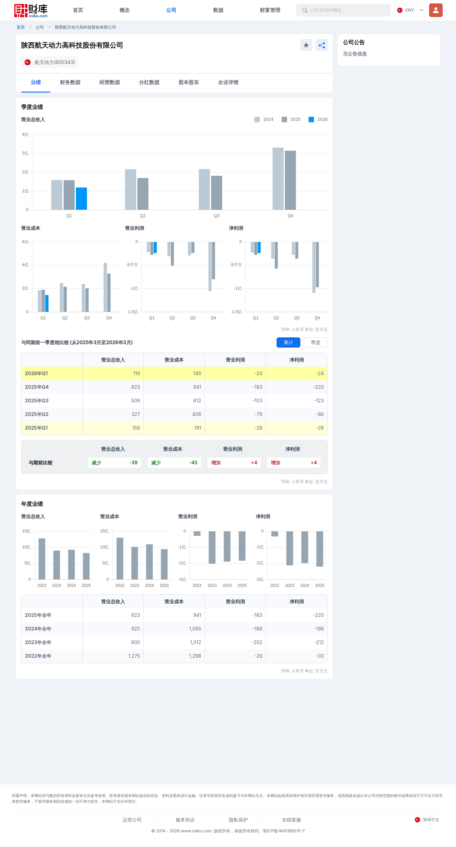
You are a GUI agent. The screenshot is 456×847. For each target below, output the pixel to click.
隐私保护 (238, 819)
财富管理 (270, 10)
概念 (125, 10)
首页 (78, 10)
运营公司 (132, 819)
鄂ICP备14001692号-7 (284, 830)
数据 (218, 10)
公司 (171, 10)
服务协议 (185, 819)
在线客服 (291, 819)
